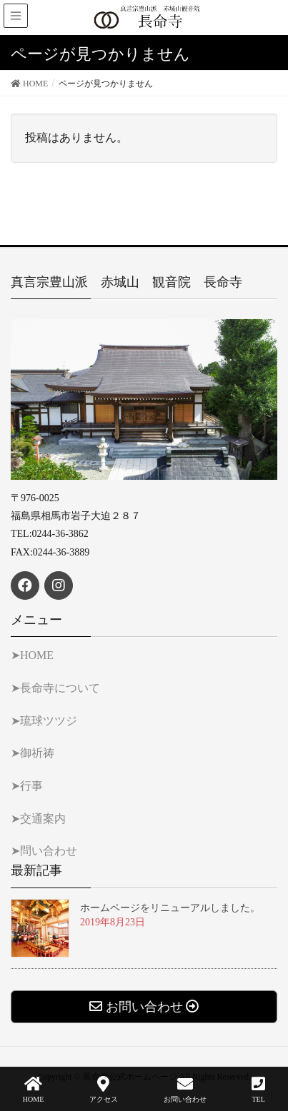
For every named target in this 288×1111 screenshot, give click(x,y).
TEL (258, 1089)
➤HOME (32, 655)
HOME (33, 1089)
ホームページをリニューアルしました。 (170, 908)
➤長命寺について (55, 688)
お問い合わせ (185, 1089)
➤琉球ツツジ (44, 721)
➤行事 (27, 786)
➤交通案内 (38, 819)
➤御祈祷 (32, 753)
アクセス (103, 1089)
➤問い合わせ (44, 851)
